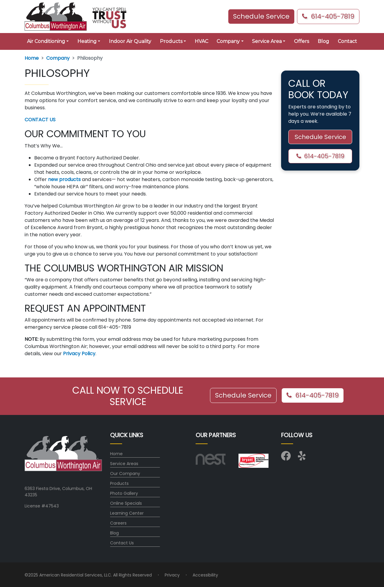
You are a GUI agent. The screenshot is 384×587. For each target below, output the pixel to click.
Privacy (172, 575)
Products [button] (171, 41)
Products (119, 483)
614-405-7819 (328, 16)
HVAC (201, 41)
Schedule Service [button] (261, 16)
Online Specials (126, 503)
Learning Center (127, 513)
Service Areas (124, 464)
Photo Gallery (124, 493)
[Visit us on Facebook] (286, 458)
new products (64, 179)
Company (58, 58)
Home (32, 58)
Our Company (125, 474)
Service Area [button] (267, 41)
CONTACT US (40, 119)
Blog (323, 41)
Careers (118, 523)
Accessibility (205, 575)
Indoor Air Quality (130, 41)
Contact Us (122, 543)
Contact (347, 41)
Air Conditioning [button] (46, 41)
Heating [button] (87, 41)
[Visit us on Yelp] (303, 458)
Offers (301, 41)
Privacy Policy (79, 353)
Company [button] (228, 41)
